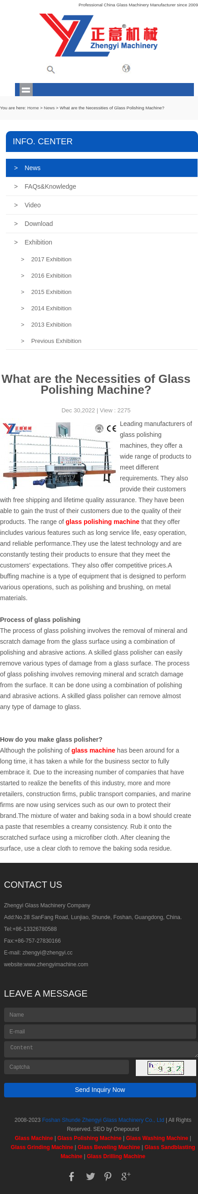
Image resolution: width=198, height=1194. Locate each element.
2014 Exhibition (46, 308)
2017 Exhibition (46, 259)
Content (101, 1049)
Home (33, 107)
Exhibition (33, 242)
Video (27, 205)
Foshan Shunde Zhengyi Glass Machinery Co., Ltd (103, 1120)
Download (33, 223)
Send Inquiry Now (100, 1089)
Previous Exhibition (51, 341)
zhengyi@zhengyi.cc (47, 952)
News (49, 107)
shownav (26, 89)
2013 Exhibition (46, 324)
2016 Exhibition (46, 275)
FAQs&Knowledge (45, 186)
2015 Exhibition (46, 292)
